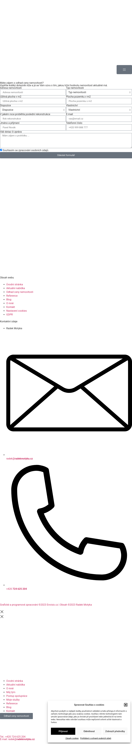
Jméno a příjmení (9, 123)
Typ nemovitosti (75, 88)
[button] (125, 704)
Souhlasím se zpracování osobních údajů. (26, 150)
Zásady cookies (72, 738)
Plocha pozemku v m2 (78, 96)
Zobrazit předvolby (115, 731)
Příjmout (63, 731)
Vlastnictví (72, 105)
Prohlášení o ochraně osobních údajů (95, 738)
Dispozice (5, 105)
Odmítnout (89, 731)
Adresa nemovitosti (11, 88)
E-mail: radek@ (17, 739)
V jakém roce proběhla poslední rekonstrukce (25, 114)
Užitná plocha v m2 (10, 96)
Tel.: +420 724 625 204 (12, 736)
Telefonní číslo (74, 123)
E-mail (69, 114)
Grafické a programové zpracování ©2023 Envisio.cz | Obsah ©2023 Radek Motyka (46, 604)
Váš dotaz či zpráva (11, 132)
